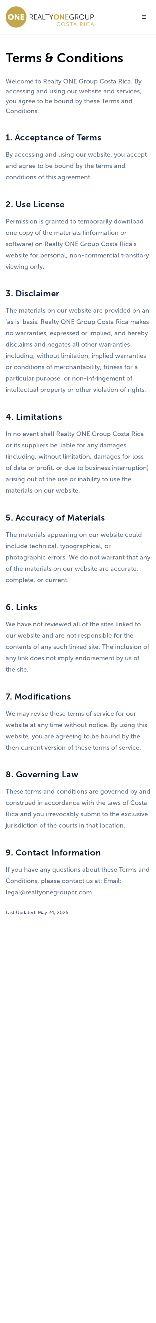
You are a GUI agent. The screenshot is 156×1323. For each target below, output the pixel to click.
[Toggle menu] (144, 17)
